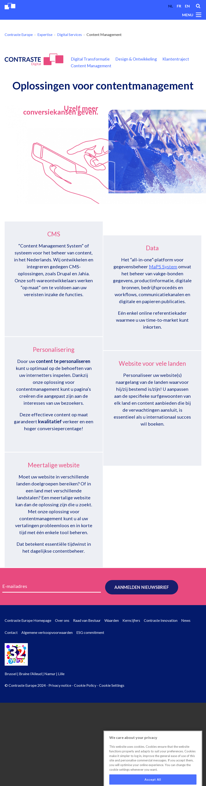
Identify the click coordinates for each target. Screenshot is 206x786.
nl (170, 6)
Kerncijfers (131, 620)
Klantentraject (175, 58)
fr (179, 6)
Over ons (62, 620)
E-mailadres (14, 586)
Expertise (44, 34)
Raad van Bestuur (87, 620)
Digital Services (69, 34)
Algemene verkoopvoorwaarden (47, 632)
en (187, 6)
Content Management (91, 65)
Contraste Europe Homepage (28, 620)
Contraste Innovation (160, 620)
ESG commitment (90, 632)
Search (198, 6)
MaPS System (163, 295)
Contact (11, 632)
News (185, 620)
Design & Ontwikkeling (136, 58)
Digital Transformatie (90, 58)
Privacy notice (59, 685)
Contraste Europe (19, 34)
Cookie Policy (85, 685)
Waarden (111, 620)
